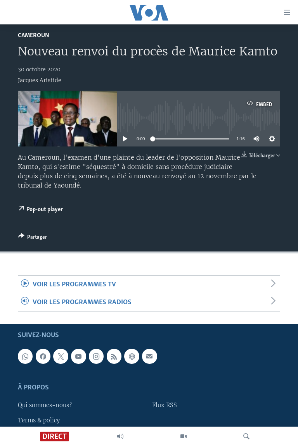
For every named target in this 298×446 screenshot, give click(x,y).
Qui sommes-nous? (45, 405)
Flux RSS (164, 405)
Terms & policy (39, 420)
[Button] (32, 238)
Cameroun (33, 35)
